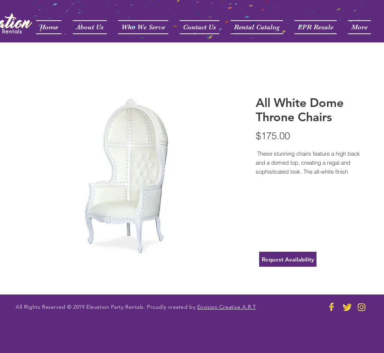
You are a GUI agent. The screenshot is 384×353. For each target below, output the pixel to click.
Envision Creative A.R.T (226, 306)
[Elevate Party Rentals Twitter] (346, 306)
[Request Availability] (287, 259)
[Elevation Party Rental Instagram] (362, 306)
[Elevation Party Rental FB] (332, 306)
